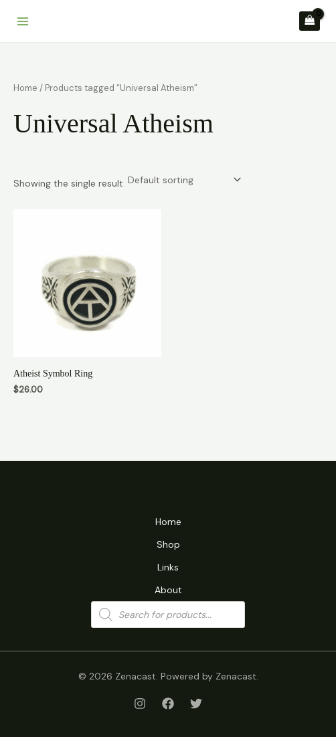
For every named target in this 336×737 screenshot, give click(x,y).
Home (25, 88)
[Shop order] (183, 180)
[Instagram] (140, 704)
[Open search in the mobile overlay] (168, 614)
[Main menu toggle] (22, 21)
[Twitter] (196, 704)
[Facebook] (168, 704)
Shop (168, 544)
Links (168, 567)
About (168, 590)
